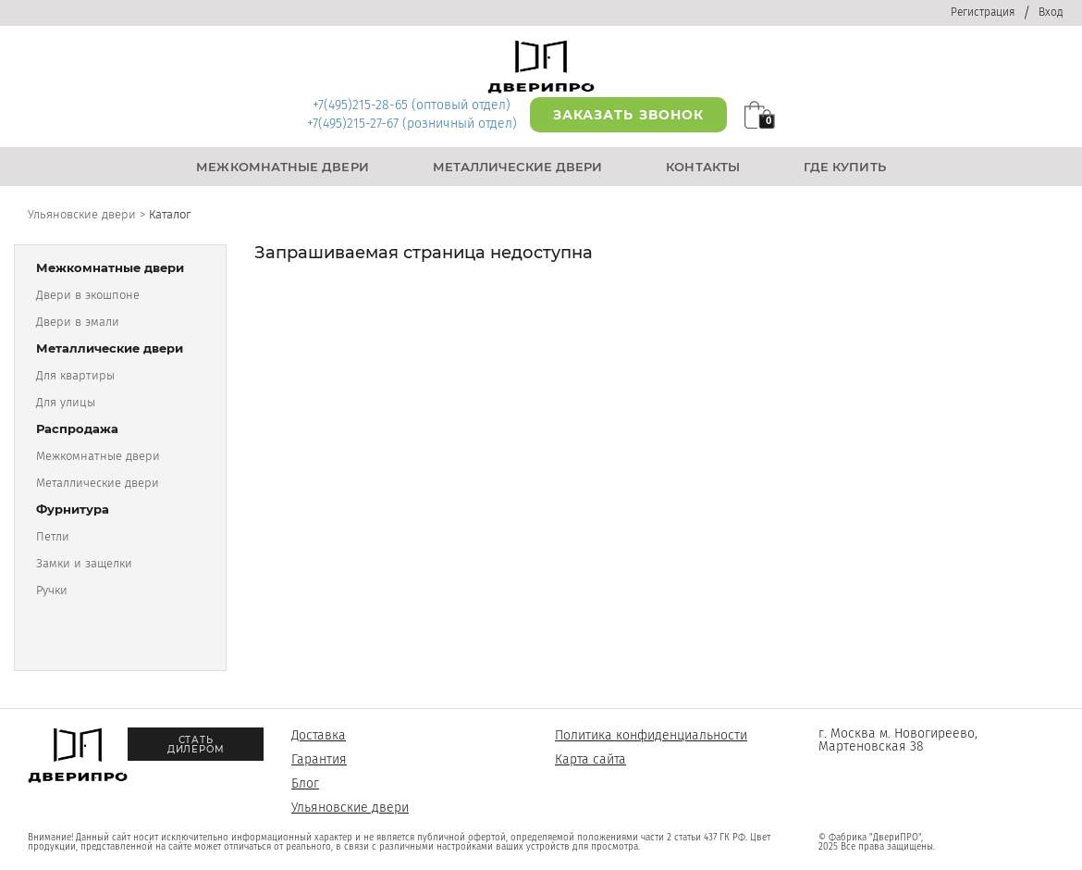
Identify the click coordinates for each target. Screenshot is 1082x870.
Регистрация (982, 12)
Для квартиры (75, 375)
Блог (305, 783)
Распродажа (77, 429)
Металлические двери (109, 348)
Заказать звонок (629, 114)
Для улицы (65, 402)
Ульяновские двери (350, 807)
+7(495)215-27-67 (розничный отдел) (412, 123)
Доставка (318, 735)
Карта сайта (590, 759)
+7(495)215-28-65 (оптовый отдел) (411, 105)
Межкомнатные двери (98, 456)
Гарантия (319, 759)
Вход (1051, 12)
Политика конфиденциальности (651, 735)
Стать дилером (196, 744)
